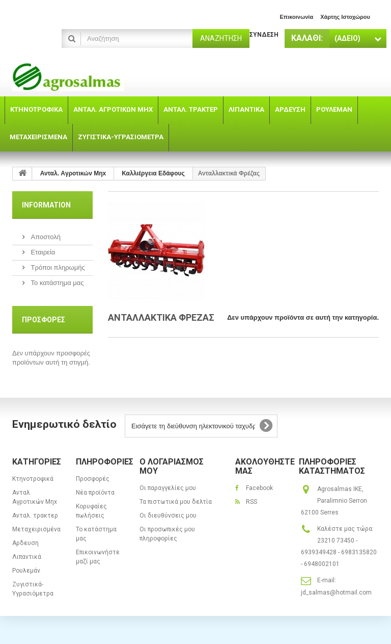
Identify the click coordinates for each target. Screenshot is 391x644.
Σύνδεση (263, 34)
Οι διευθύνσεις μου (168, 515)
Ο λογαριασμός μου (171, 466)
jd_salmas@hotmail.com (336, 592)
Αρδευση (25, 543)
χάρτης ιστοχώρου (345, 17)
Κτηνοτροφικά (32, 478)
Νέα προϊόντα (95, 492)
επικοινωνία (296, 17)
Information (46, 205)
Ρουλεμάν (26, 570)
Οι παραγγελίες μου (167, 488)
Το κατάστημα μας (56, 283)
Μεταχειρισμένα (36, 529)
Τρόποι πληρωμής (57, 267)
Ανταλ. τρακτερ (35, 515)
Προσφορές (43, 320)
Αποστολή (45, 237)
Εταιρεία (42, 252)
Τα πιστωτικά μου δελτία (175, 501)
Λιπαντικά (26, 556)
